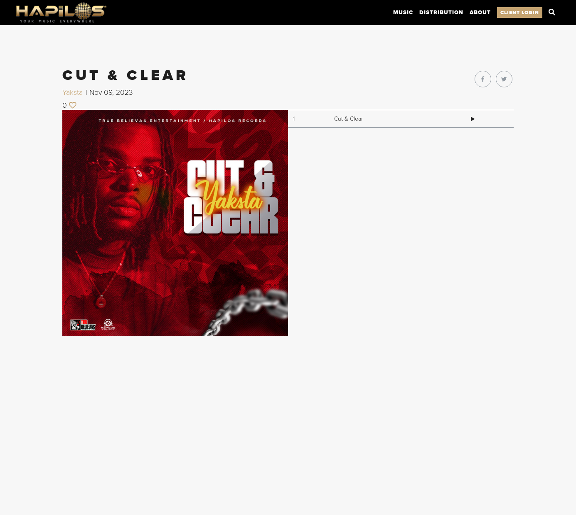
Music (403, 12)
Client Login (519, 12)
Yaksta (72, 92)
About (480, 12)
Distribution (441, 12)
